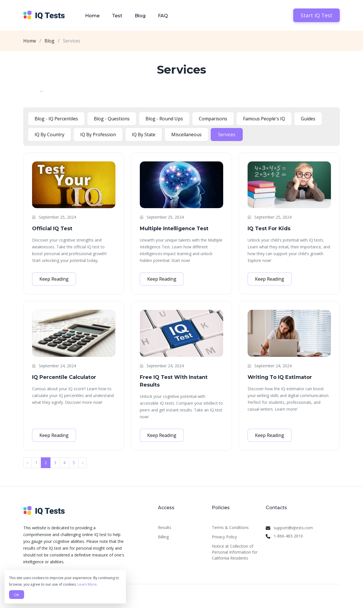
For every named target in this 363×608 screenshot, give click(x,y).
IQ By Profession (98, 134)
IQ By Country (49, 134)
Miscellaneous (186, 134)
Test (117, 15)
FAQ (163, 15)
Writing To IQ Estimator (280, 377)
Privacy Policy (224, 536)
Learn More (87, 584)
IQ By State (143, 134)
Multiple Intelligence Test (174, 228)
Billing (163, 536)
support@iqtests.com (293, 527)
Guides (308, 119)
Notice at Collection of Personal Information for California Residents (235, 552)
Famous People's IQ (264, 119)
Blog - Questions (112, 119)
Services (226, 134)
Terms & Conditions (230, 527)
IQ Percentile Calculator (64, 377)
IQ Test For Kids (269, 228)
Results (164, 527)
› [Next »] (82, 462)
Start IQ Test (316, 15)
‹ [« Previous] (27, 462)
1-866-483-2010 (288, 536)
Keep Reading (54, 279)
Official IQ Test (52, 228)
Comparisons (213, 119)
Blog (140, 15)
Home (92, 15)
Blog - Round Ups (164, 119)
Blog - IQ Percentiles (56, 119)
